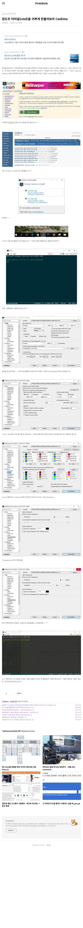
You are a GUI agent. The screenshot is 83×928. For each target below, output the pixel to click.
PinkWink (41, 3)
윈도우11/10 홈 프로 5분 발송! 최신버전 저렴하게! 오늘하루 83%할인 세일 (32, 58)
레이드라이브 (10, 39)
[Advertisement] (41, 701)
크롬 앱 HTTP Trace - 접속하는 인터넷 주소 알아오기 (16, 751)
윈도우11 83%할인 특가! (15, 55)
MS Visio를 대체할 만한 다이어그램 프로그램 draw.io (17, 738)
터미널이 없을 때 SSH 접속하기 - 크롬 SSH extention (16, 741)
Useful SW (13, 732)
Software (5, 732)
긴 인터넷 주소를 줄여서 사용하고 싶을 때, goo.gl (15, 746)
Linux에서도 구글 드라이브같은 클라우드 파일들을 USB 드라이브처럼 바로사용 (34, 42)
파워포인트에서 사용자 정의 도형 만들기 (13, 748)
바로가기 (7, 68)
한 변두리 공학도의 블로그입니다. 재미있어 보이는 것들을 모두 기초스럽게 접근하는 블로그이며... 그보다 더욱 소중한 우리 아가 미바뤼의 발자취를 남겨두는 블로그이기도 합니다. (38, 856)
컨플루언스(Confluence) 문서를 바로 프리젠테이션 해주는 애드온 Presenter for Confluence (27, 736)
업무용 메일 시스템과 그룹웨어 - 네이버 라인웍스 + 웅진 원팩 (18, 743)
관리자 (49, 924)
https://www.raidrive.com (14, 36)
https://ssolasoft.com (12, 52)
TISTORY (42, 924)
